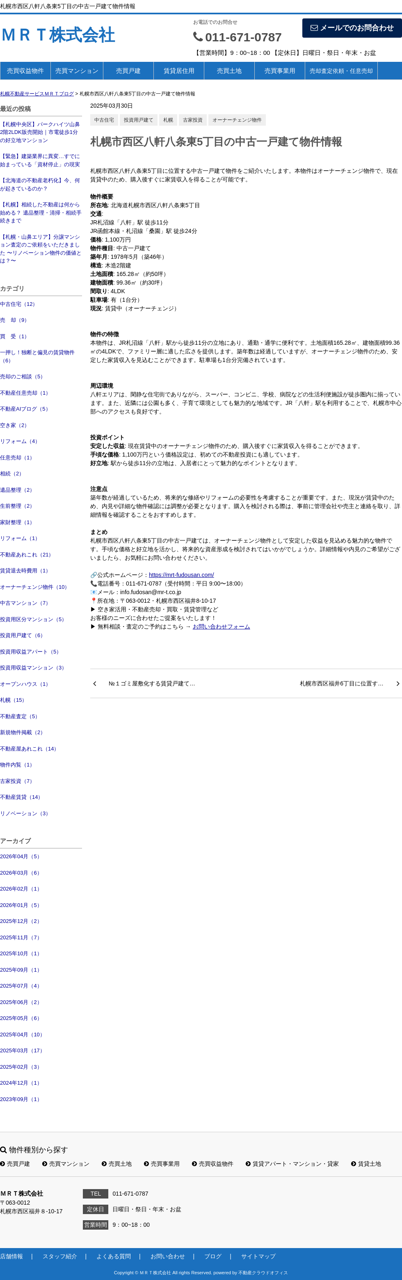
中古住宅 (104, 120)
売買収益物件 (25, 70)
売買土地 (229, 70)
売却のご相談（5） (23, 376)
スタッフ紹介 (60, 1256)
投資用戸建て (138, 120)
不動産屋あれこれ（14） (29, 749)
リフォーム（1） (20, 538)
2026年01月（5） (21, 905)
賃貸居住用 (179, 70)
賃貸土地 (366, 1163)
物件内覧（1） (17, 765)
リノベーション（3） (25, 813)
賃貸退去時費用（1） (25, 571)
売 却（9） (15, 320)
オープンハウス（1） (25, 684)
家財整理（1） (17, 522)
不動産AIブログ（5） (25, 409)
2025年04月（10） (22, 1034)
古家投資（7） (17, 781)
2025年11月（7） (21, 937)
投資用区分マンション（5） (33, 619)
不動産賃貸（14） (21, 797)
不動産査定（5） (20, 716)
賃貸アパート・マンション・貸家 (292, 1163)
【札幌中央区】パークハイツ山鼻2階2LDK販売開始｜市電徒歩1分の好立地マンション (40, 132)
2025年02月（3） (21, 1067)
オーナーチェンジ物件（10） (35, 587)
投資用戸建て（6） (23, 635)
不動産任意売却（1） (25, 393)
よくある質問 (113, 1256)
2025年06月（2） (21, 1002)
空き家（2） (15, 425)
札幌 (168, 120)
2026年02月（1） (21, 889)
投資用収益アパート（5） (31, 652)
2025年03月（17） (22, 1050)
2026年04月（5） (21, 856)
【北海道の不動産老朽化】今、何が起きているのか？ (40, 184)
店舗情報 (11, 1256)
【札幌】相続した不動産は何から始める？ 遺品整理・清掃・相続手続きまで (41, 212)
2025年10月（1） (21, 953)
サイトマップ (258, 1256)
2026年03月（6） (21, 873)
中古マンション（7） (25, 603)
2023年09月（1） (21, 1099)
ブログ (213, 1256)
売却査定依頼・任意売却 (341, 71)
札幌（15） (13, 700)
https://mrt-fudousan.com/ (181, 575)
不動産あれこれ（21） (27, 555)
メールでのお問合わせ (352, 28)
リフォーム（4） (20, 441)
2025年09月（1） (21, 970)
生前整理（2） (17, 506)
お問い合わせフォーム (221, 626)
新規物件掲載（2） (23, 732)
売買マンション (76, 70)
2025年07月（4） (21, 986)
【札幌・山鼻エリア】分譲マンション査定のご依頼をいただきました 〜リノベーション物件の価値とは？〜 (41, 249)
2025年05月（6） (21, 1018)
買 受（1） (15, 336)
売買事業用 (280, 70)
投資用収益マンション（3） (33, 668)
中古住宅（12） (19, 304)
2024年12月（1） (21, 1083)
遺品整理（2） (17, 490)
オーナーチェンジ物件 (237, 120)
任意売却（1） (17, 458)
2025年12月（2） (21, 921)
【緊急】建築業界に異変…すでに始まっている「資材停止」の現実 (40, 160)
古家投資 (193, 120)
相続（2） (12, 473)
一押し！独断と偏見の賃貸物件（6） (37, 356)
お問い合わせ (168, 1256)
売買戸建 (128, 70)
